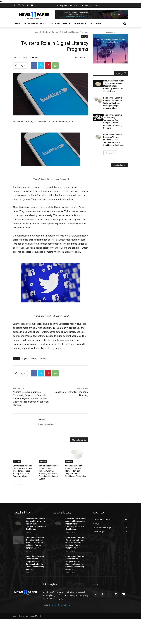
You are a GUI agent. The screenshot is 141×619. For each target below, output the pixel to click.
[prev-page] (15, 486)
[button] (124, 23)
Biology (46, 32)
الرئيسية (38, 32)
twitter (43, 358)
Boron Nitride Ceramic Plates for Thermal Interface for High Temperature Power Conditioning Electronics (75, 471)
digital (24, 358)
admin (35, 57)
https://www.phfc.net (46, 424)
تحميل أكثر (110, 152)
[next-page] (20, 486)
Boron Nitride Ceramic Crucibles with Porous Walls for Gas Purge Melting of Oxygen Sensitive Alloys (22, 471)
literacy (34, 358)
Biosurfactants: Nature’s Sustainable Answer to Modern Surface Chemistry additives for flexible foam (113, 86)
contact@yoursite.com (61, 605)
